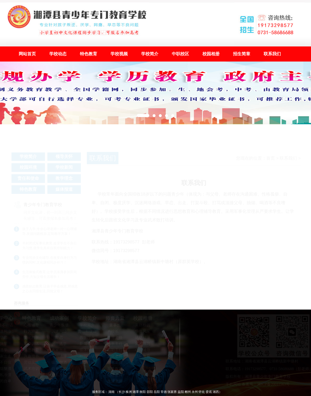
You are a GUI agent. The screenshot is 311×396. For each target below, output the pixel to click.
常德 (164, 392)
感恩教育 (30, 350)
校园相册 (211, 53)
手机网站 (234, 384)
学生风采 (141, 331)
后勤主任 (113, 350)
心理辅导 (30, 325)
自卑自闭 (58, 369)
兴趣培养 (30, 356)
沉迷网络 (58, 331)
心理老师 (113, 375)
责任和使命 (28, 179)
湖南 (111, 392)
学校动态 (58, 53)
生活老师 (113, 381)
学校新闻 (64, 168)
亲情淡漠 (58, 356)
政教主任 (113, 344)
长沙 (122, 392)
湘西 (216, 392)
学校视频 (119, 53)
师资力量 (113, 318)
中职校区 (180, 53)
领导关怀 (64, 158)
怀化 (202, 392)
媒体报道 (64, 190)
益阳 (181, 392)
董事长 (113, 325)
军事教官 (113, 369)
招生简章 (241, 53)
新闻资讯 (85, 344)
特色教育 (88, 53)
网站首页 (27, 53)
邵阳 (150, 392)
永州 (195, 392)
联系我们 (272, 53)
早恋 (58, 337)
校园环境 (28, 168)
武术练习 (141, 344)
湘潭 (136, 392)
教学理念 (64, 179)
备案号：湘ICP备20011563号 (267, 384)
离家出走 (58, 350)
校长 (113, 331)
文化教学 (30, 337)
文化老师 (113, 356)
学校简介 (149, 53)
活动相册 (141, 337)
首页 (270, 159)
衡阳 (142, 392)
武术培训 (30, 369)
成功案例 (57, 318)
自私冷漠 (58, 375)
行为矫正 (30, 331)
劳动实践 (30, 362)
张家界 (172, 392)
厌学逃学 (58, 344)
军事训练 (30, 344)
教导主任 (113, 337)
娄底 (209, 392)
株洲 (129, 392)
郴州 (188, 392)
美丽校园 (141, 325)
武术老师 (113, 362)
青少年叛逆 (57, 325)
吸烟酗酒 (58, 362)
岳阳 (157, 392)
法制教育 (141, 356)
